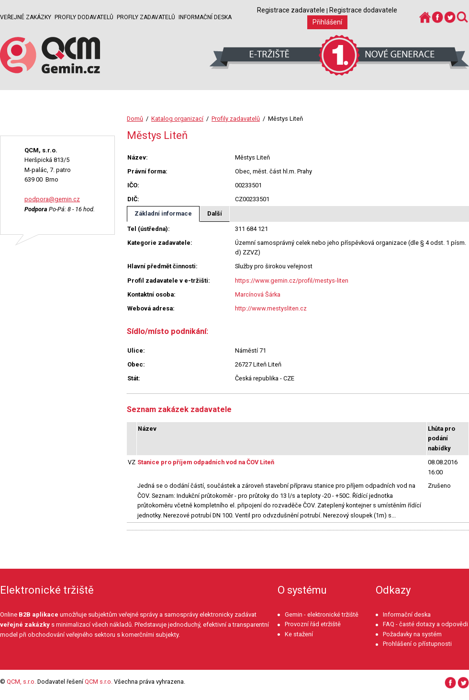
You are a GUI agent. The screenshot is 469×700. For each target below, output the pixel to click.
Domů (135, 118)
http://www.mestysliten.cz (271, 308)
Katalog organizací (177, 118)
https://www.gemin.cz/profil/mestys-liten (291, 280)
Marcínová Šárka (257, 294)
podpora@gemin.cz (52, 199)
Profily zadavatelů (146, 17)
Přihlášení (327, 22)
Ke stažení (299, 634)
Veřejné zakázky (25, 17)
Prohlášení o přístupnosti (417, 643)
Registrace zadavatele (291, 10)
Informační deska (205, 17)
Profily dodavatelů (84, 17)
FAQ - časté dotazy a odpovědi (425, 624)
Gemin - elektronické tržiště (321, 614)
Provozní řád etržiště (313, 624)
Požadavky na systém (412, 634)
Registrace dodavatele (363, 10)
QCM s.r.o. (98, 681)
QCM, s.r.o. (21, 681)
